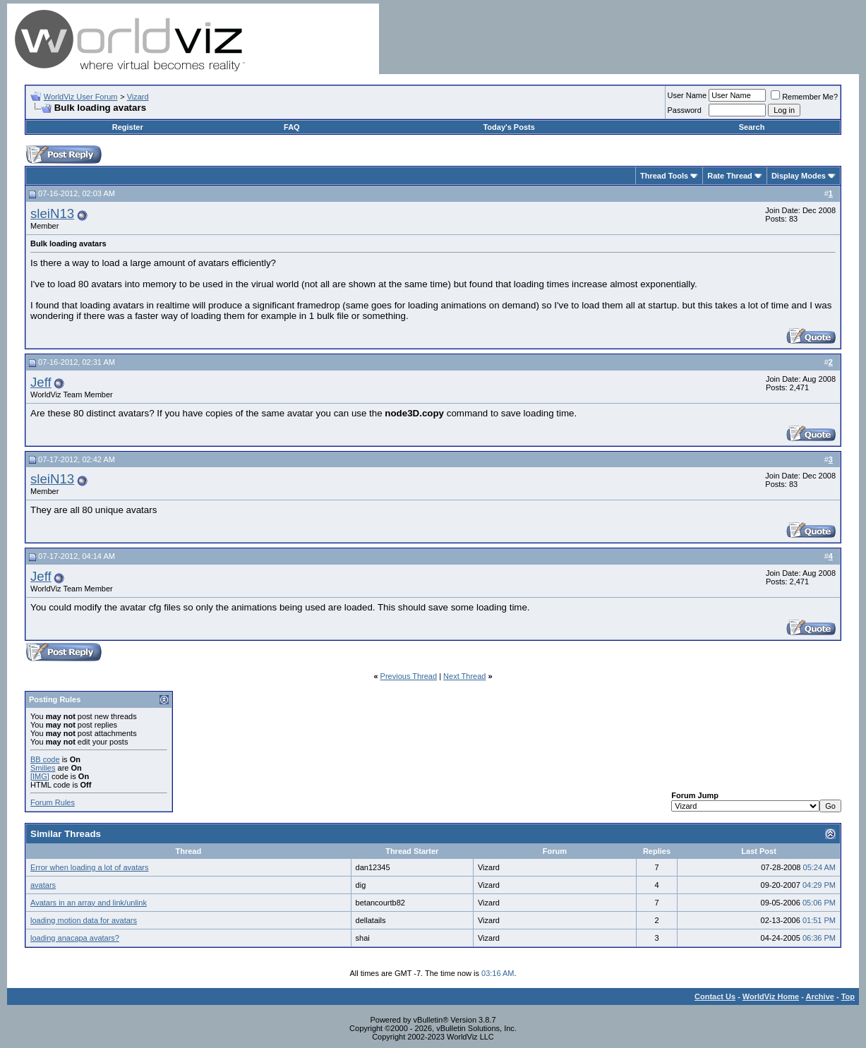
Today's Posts (508, 127)
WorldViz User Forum (81, 96)
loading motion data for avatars (83, 920)
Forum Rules (52, 802)
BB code (45, 759)
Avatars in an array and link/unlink (88, 902)
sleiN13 (52, 213)
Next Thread (464, 676)
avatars (43, 885)
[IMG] (39, 776)
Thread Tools (664, 175)
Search (752, 127)
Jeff (41, 382)
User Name (687, 95)
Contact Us (714, 996)
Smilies (42, 768)
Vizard (138, 96)
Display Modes (798, 175)
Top (848, 996)
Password (685, 110)
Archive (820, 996)
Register (127, 127)
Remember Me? (804, 96)
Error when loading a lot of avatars (89, 867)
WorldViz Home (770, 996)
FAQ (292, 127)
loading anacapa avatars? (74, 938)
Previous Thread (409, 676)
